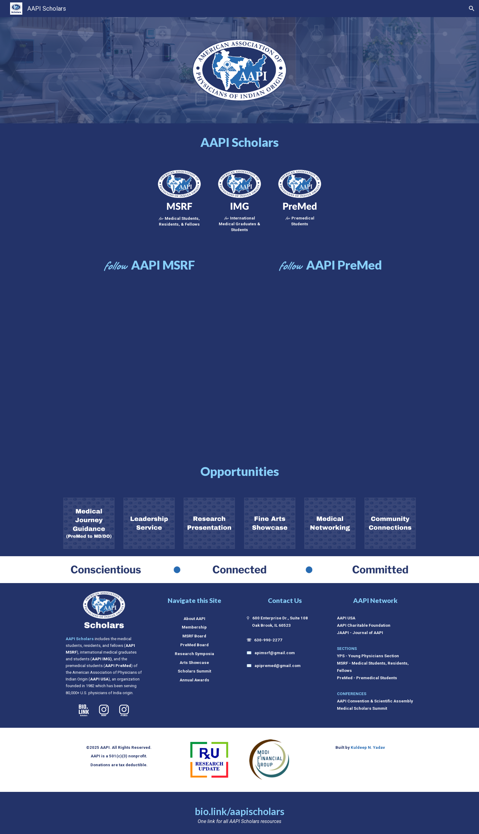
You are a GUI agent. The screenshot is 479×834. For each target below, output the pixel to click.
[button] (471, 8)
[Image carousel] (209, 760)
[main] (239, 142)
